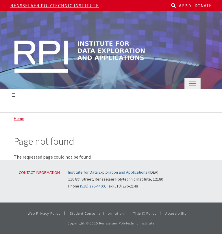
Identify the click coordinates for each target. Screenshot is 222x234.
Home (19, 118)
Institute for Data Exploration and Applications (107, 172)
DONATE (203, 5)
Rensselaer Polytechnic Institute (54, 5)
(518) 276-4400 (92, 186)
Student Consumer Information (97, 213)
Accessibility (176, 213)
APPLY (185, 5)
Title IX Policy (145, 213)
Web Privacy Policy (44, 213)
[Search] (173, 5)
